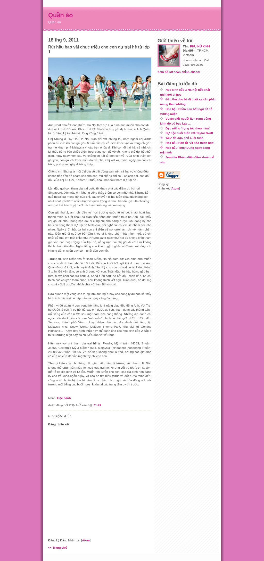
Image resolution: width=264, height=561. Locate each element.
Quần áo (60, 15)
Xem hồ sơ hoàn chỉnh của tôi (179, 71)
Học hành (64, 398)
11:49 (97, 405)
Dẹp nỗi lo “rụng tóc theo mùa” (188, 128)
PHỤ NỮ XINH (200, 46)
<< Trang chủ (57, 547)
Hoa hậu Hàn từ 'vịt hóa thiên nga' (190, 142)
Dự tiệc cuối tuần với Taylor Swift (189, 133)
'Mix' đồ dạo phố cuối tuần (184, 137)
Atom (86, 540)
